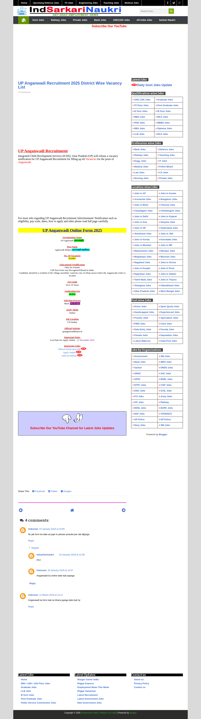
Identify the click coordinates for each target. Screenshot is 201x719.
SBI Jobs (165, 356)
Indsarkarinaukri (45, 554)
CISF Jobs (166, 385)
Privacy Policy (141, 683)
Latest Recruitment (87, 695)
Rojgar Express (85, 683)
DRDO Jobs (166, 367)
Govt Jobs (38, 20)
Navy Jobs (139, 425)
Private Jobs (80, 20)
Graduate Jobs (29, 687)
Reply (31, 540)
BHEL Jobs (166, 379)
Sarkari (138, 367)
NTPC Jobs (140, 385)
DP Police (165, 419)
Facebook (38, 491)
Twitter (52, 491)
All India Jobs (144, 20)
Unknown (33, 529)
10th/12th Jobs (121, 20)
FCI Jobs (139, 396)
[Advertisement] (72, 53)
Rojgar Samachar (86, 691)
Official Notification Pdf (69, 349)
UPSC (137, 379)
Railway (164, 402)
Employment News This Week (93, 687)
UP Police (139, 419)
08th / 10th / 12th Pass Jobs (35, 683)
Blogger (163, 434)
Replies (35, 548)
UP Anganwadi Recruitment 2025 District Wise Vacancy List (70, 85)
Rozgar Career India (88, 679)
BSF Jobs (139, 413)
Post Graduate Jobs (31, 698)
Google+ (66, 491)
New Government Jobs (89, 702)
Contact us (139, 687)
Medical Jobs (132, 3)
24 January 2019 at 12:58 (71, 554)
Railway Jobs (58, 20)
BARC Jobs (166, 408)
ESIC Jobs (139, 390)
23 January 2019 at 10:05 (52, 529)
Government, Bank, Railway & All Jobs (98, 713)
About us (139, 679)
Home (24, 3)
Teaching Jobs (111, 3)
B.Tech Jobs (27, 695)
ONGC (137, 373)
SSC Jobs (165, 373)
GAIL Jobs (166, 390)
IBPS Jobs (166, 362)
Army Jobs (166, 396)
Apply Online (69, 352)
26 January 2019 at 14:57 (60, 570)
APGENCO (166, 413)
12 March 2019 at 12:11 (51, 595)
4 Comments (24, 92)
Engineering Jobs (88, 3)
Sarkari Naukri (167, 20)
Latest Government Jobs (90, 698)
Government (141, 356)
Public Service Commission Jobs (38, 702)
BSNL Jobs (140, 408)
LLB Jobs (26, 691)
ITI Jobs (69, 3)
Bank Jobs (100, 20)
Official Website (69, 355)
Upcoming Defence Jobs (46, 3)
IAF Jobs (139, 402)
